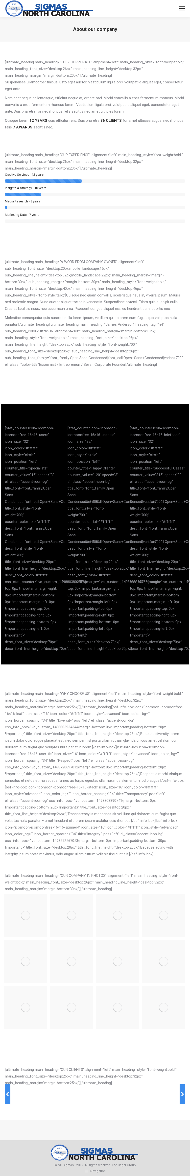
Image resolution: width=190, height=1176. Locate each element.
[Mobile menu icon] (182, 8)
